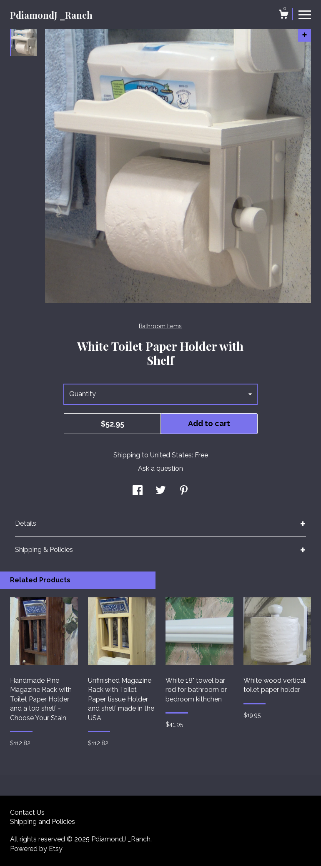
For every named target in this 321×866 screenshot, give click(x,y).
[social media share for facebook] (138, 491)
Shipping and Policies (42, 822)
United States (171, 455)
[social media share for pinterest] (184, 491)
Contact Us (27, 812)
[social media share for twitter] (161, 491)
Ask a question (160, 468)
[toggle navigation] (304, 14)
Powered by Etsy (36, 849)
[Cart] (283, 15)
